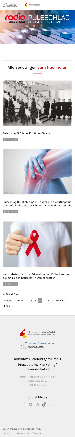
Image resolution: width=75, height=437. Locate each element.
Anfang (8, 300)
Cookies (37, 433)
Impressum (9, 433)
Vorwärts (61, 300)
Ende (7, 305)
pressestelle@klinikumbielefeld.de (37, 376)
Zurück (19, 300)
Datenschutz (24, 433)
